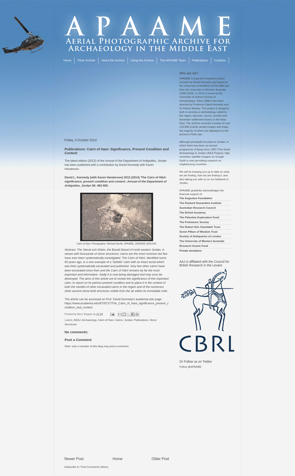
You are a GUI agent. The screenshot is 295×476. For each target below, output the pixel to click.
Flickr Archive (86, 60)
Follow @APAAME (191, 366)
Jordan (128, 319)
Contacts (220, 60)
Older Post (160, 459)
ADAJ (77, 319)
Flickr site (196, 134)
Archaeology (89, 319)
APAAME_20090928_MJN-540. (140, 243)
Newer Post (74, 459)
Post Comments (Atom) (94, 466)
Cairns (119, 319)
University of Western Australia (208, 89)
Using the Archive (142, 60)
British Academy (195, 212)
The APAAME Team (173, 60)
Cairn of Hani (105, 319)
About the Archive (113, 60)
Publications (200, 60)
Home (68, 60)
